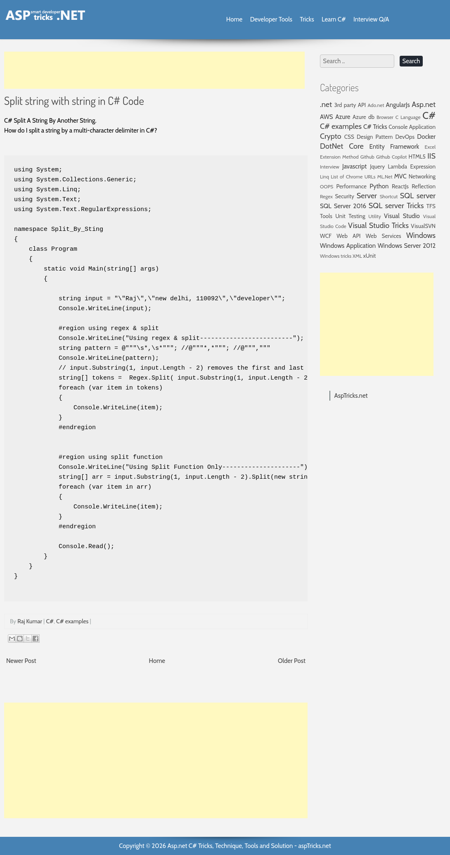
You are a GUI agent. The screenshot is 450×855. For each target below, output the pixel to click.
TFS (431, 206)
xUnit (369, 255)
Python (378, 186)
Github (367, 157)
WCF (326, 236)
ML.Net (385, 176)
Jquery (377, 166)
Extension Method (339, 157)
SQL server (418, 195)
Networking (422, 176)
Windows (421, 235)
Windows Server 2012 (407, 245)
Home (234, 19)
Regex (326, 196)
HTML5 (417, 156)
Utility (374, 216)
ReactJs (400, 186)
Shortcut (389, 196)
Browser (385, 117)
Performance (351, 186)
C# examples (72, 621)
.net (326, 104)
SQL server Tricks (396, 205)
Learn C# (334, 19)
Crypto (330, 136)
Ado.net (376, 105)
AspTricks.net (351, 395)
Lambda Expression (412, 166)
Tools (326, 216)
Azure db (363, 117)
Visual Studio (402, 216)
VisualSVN (423, 226)
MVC (400, 176)
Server (367, 195)
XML (357, 256)
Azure (342, 117)
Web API (348, 236)
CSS (349, 136)
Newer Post (21, 661)
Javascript (354, 166)
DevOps (404, 136)
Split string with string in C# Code (74, 100)
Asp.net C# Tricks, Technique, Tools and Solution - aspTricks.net (249, 846)
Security (344, 196)
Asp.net (424, 104)
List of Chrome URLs (353, 176)
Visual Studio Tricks (378, 225)
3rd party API (350, 105)
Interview (329, 167)
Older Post (292, 661)
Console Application (412, 127)
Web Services (383, 236)
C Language (408, 117)
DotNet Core (342, 146)
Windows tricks (335, 256)
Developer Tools (271, 19)
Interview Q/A (371, 19)
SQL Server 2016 (343, 206)
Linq (324, 176)
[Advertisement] (154, 70)
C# (49, 621)
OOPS (326, 186)
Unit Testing (350, 216)
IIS (431, 156)
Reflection (424, 186)
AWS (326, 117)
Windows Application (348, 245)
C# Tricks (375, 127)
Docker (426, 136)
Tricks (307, 19)
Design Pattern (375, 136)
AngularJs (398, 105)
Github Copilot (391, 157)
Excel (430, 147)
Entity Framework (394, 146)
